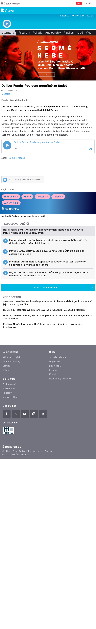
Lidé (80, 32)
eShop (6, 499)
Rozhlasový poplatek (60, 508)
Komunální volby (11, 491)
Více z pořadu (12, 403)
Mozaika (5, 94)
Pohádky (42, 250)
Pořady (37, 32)
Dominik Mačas (17, 212)
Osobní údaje (19, 580)
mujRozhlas (7, 243)
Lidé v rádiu (55, 495)
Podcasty (7, 522)
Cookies (6, 580)
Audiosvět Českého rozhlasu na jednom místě (23, 270)
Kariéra (53, 499)
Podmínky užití (35, 580)
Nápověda (54, 491)
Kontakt (53, 504)
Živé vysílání (11, 256)
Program (64, 16)
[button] (90, 203)
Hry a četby (11, 250)
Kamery (91, 16)
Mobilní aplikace (11, 526)
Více (90, 32)
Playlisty (69, 32)
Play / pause (7, 199)
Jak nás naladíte (57, 486)
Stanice (7, 495)
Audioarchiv (78, 16)
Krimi (27, 250)
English (48, 580)
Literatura (7, 32)
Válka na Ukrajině (11, 486)
